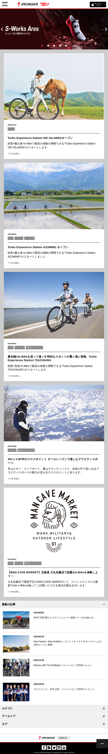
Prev (2, 29)
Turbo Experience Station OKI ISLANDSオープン (40, 137)
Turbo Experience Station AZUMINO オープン (38, 247)
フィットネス (29, 238)
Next (106, 29)
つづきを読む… (14, 154)
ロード (10, 238)
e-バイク (11, 129)
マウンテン (19, 238)
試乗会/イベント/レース (34, 347)
